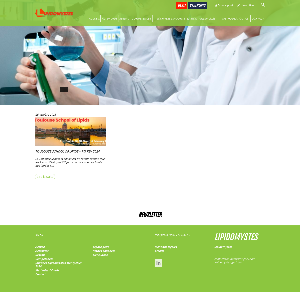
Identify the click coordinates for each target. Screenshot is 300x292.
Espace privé (225, 5)
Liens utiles (247, 5)
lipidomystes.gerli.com (228, 262)
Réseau (124, 18)
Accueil (94, 18)
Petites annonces (104, 251)
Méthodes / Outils (235, 18)
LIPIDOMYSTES (236, 237)
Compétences (141, 18)
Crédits (159, 251)
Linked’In (158, 262)
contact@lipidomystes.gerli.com (234, 259)
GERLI (181, 5)
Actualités (109, 18)
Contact (257, 18)
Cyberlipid (197, 5)
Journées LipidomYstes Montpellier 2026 (186, 18)
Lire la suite (45, 177)
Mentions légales (166, 247)
